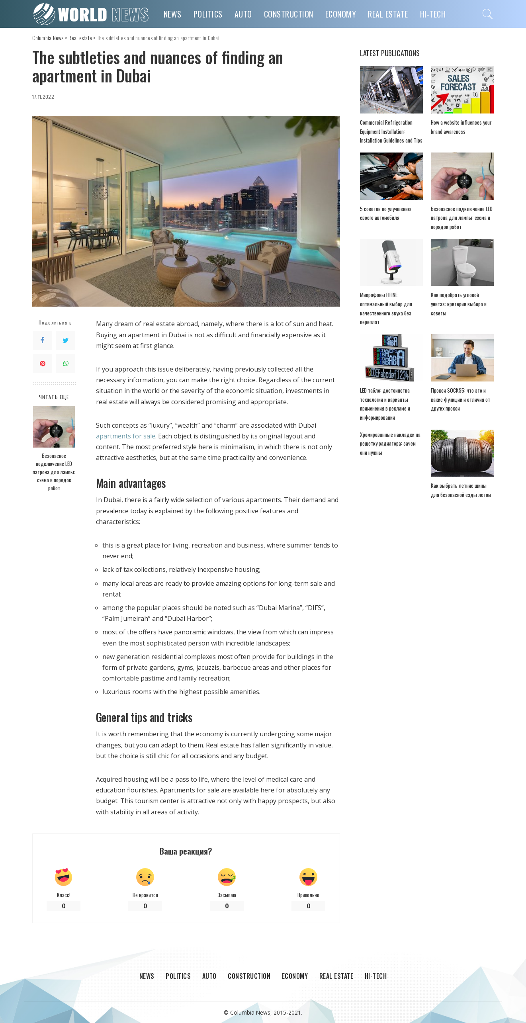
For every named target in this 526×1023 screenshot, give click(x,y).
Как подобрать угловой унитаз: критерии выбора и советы (459, 304)
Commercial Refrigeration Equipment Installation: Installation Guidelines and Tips (391, 131)
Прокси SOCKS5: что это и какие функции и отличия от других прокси (460, 399)
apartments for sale (125, 436)
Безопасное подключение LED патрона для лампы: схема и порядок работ (54, 472)
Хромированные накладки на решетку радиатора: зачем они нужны (390, 443)
